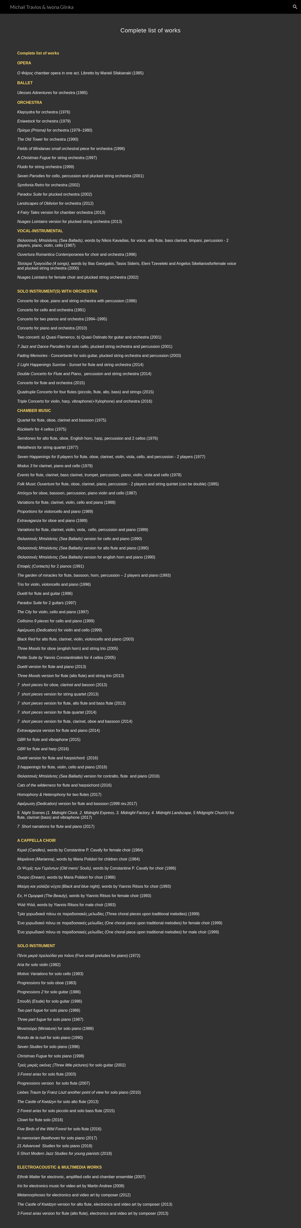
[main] (150, 28)
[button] (295, 7)
